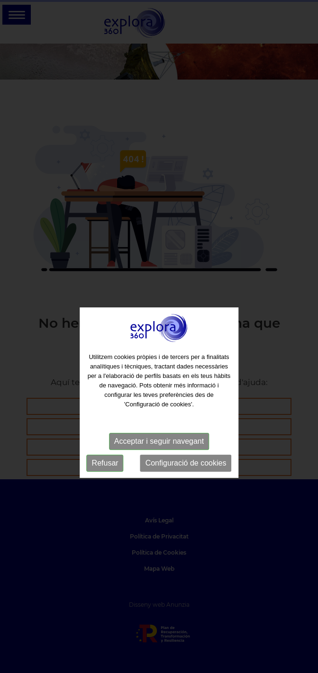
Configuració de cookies (186, 472)
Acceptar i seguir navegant (159, 451)
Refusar (105, 472)
